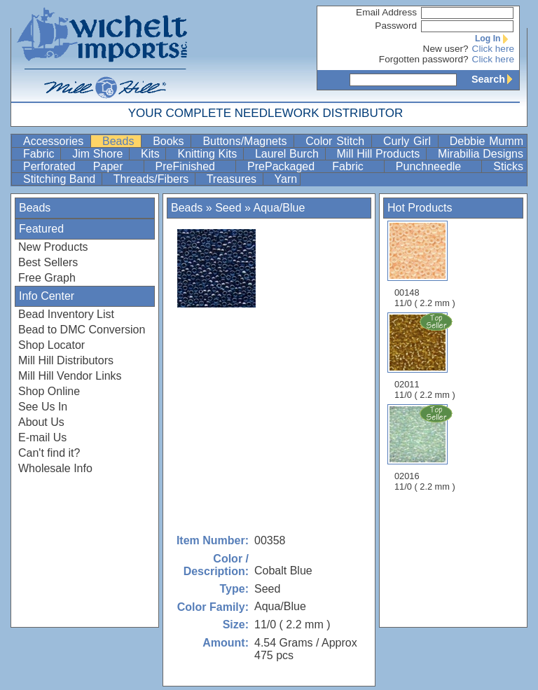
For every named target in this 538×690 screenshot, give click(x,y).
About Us (41, 422)
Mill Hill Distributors (65, 360)
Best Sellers (48, 262)
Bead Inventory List (66, 314)
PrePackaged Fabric (314, 166)
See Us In (42, 407)
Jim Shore (99, 154)
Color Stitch (336, 141)
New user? (446, 48)
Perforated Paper (82, 166)
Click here (493, 48)
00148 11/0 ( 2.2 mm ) (424, 264)
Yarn (286, 179)
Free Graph (47, 278)
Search (495, 79)
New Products (53, 247)
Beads (120, 141)
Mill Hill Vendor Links (70, 376)
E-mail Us (42, 437)
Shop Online (49, 391)
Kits (152, 154)
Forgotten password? (424, 59)
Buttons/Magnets (246, 141)
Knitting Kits (208, 154)
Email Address (386, 12)
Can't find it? (49, 453)
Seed (228, 208)
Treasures (233, 179)
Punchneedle (437, 166)
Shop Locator (51, 345)
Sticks (508, 166)
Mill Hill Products (380, 154)
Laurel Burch (288, 154)
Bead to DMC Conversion (81, 330)
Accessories (55, 141)
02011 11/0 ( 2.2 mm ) (425, 356)
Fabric (40, 154)
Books (170, 141)
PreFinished (194, 166)
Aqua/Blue (279, 208)
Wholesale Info (55, 468)
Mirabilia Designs (480, 154)
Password (396, 25)
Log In (494, 38)
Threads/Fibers (152, 179)
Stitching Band (61, 179)
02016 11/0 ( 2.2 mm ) (425, 447)
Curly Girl (409, 141)
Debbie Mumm (486, 141)
